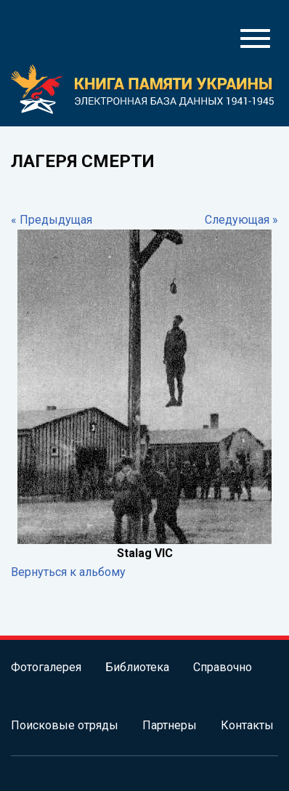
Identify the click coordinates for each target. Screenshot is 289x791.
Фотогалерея (46, 667)
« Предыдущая (51, 220)
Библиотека (137, 667)
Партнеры (169, 725)
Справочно (222, 667)
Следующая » (241, 220)
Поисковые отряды (64, 725)
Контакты (247, 725)
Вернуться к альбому (68, 572)
